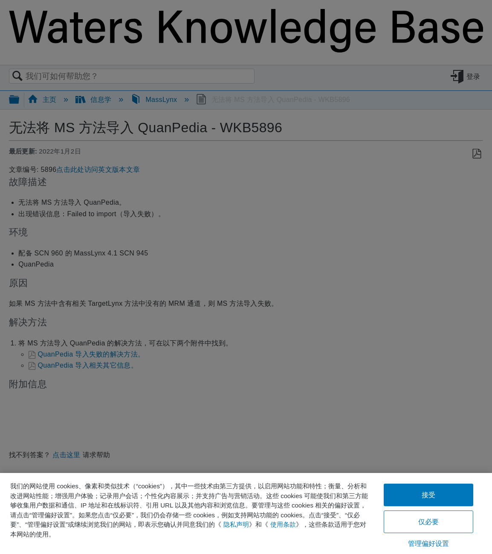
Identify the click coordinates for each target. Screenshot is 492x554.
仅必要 (428, 521)
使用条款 (283, 524)
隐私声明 (236, 524)
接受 (428, 495)
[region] (246, 513)
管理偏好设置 (428, 543)
